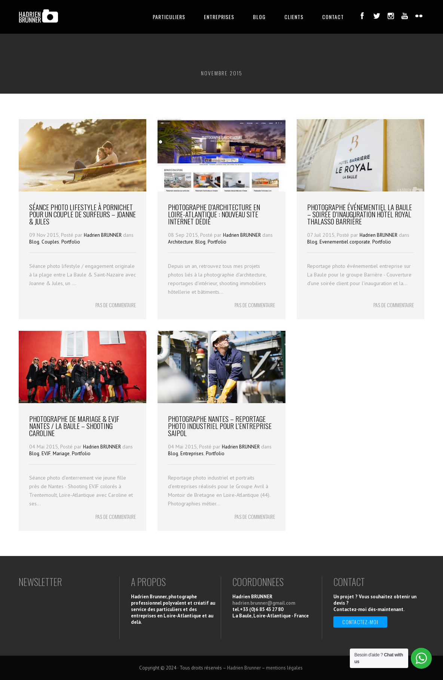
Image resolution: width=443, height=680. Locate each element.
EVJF (46, 453)
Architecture (180, 242)
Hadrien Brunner (244, 668)
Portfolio (70, 242)
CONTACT (333, 17)
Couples (50, 242)
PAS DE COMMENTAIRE (115, 305)
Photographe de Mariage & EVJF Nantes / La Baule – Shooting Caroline (74, 425)
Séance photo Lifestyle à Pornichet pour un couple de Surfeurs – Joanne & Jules (82, 214)
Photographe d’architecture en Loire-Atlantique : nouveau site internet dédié (214, 214)
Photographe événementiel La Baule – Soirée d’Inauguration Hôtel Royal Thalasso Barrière (359, 214)
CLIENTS (293, 17)
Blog (34, 242)
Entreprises (192, 453)
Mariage (61, 453)
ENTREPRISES (219, 17)
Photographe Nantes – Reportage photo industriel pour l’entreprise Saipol (220, 425)
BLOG (259, 17)
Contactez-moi (360, 622)
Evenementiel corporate (345, 242)
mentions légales (285, 668)
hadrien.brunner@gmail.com (263, 603)
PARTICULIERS (169, 17)
